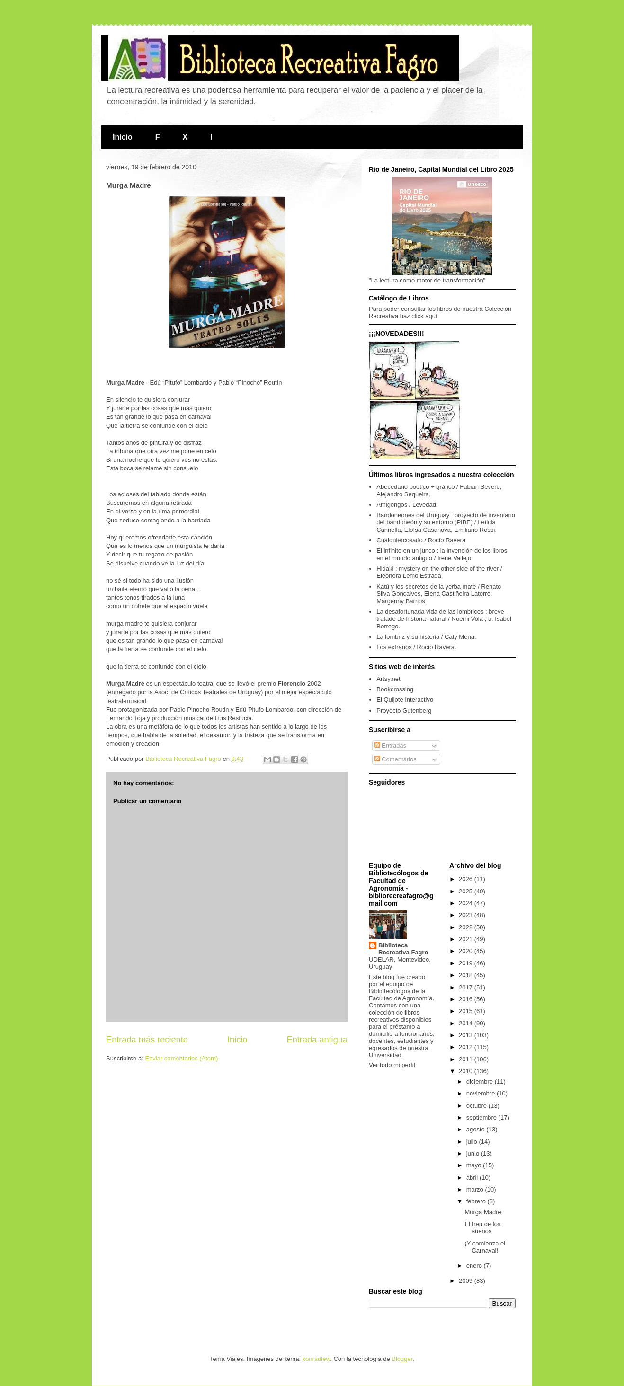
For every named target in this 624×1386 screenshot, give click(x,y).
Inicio (123, 137)
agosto (476, 1129)
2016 (466, 999)
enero (475, 1265)
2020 (466, 950)
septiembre (482, 1117)
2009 (466, 1280)
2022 (466, 927)
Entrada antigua (317, 1039)
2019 (466, 963)
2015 (466, 1011)
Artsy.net (388, 678)
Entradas (390, 745)
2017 (466, 987)
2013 (466, 1035)
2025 (466, 891)
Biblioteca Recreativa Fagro (403, 949)
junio (473, 1153)
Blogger (402, 1358)
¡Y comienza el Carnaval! (484, 1247)
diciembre (480, 1081)
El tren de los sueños (482, 1227)
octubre (477, 1105)
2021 (466, 939)
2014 (466, 1023)
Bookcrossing (394, 689)
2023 (466, 914)
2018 (466, 975)
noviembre (481, 1093)
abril (473, 1177)
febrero (477, 1201)
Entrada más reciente (147, 1039)
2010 (466, 1071)
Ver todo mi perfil (392, 1064)
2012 (466, 1047)
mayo (474, 1165)
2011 (466, 1059)
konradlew (316, 1358)
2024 (466, 903)
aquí (431, 315)
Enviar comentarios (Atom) (181, 1058)
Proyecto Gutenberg (403, 710)
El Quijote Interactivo (404, 699)
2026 (466, 879)
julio (472, 1141)
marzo (475, 1189)
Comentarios (395, 759)
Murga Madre (482, 1212)
